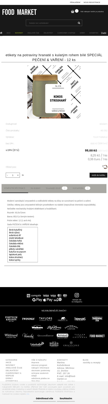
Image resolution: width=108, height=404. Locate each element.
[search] (78, 23)
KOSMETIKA (93, 33)
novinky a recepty (91, 362)
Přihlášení (75, 2)
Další (103, 33)
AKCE (8, 33)
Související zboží (56, 187)
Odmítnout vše (42, 398)
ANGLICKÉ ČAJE (33, 33)
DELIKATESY (48, 33)
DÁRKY (82, 33)
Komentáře (81, 187)
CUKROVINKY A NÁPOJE (66, 33)
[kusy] (13, 174)
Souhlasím (65, 398)
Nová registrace (92, 2)
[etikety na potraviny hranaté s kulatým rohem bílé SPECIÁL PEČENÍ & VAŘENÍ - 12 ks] (54, 66)
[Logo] (19, 12)
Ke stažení (35, 187)
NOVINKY (19, 33)
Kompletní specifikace (14, 187)
